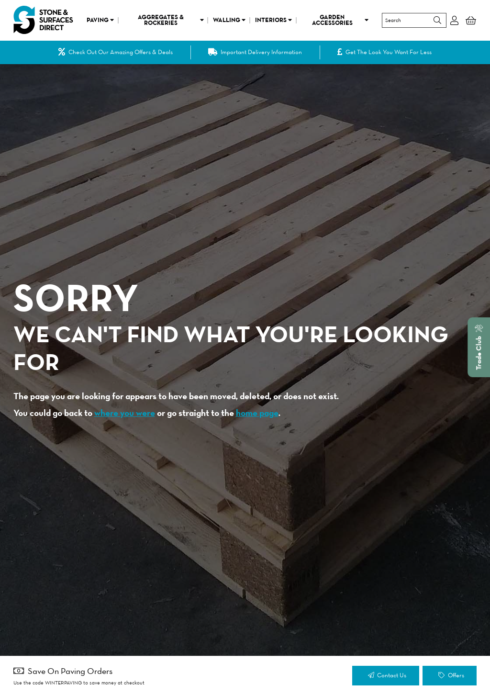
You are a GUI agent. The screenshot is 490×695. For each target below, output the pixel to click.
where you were (124, 412)
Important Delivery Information (255, 52)
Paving (100, 19)
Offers (451, 675)
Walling (229, 19)
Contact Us (387, 675)
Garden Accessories (340, 20)
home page (257, 412)
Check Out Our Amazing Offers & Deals (115, 52)
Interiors (273, 19)
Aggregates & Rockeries (171, 20)
